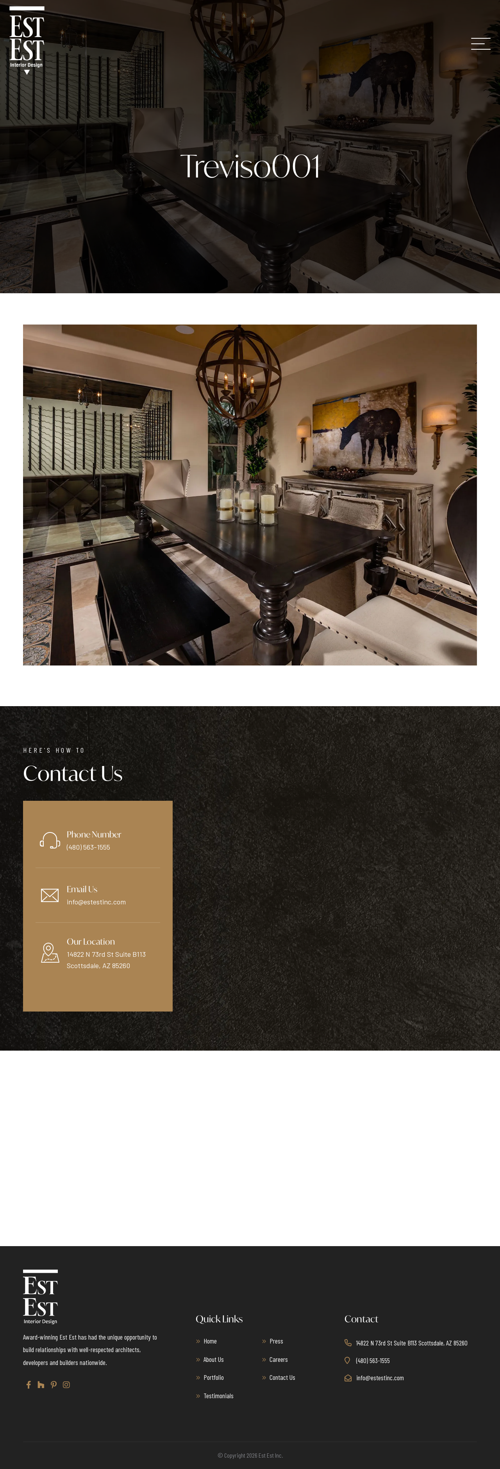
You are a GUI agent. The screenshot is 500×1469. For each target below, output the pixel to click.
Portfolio (214, 1377)
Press (276, 1340)
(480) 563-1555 (88, 847)
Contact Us (282, 1377)
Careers (279, 1359)
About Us (214, 1359)
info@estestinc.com (96, 901)
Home (210, 1340)
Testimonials (219, 1395)
